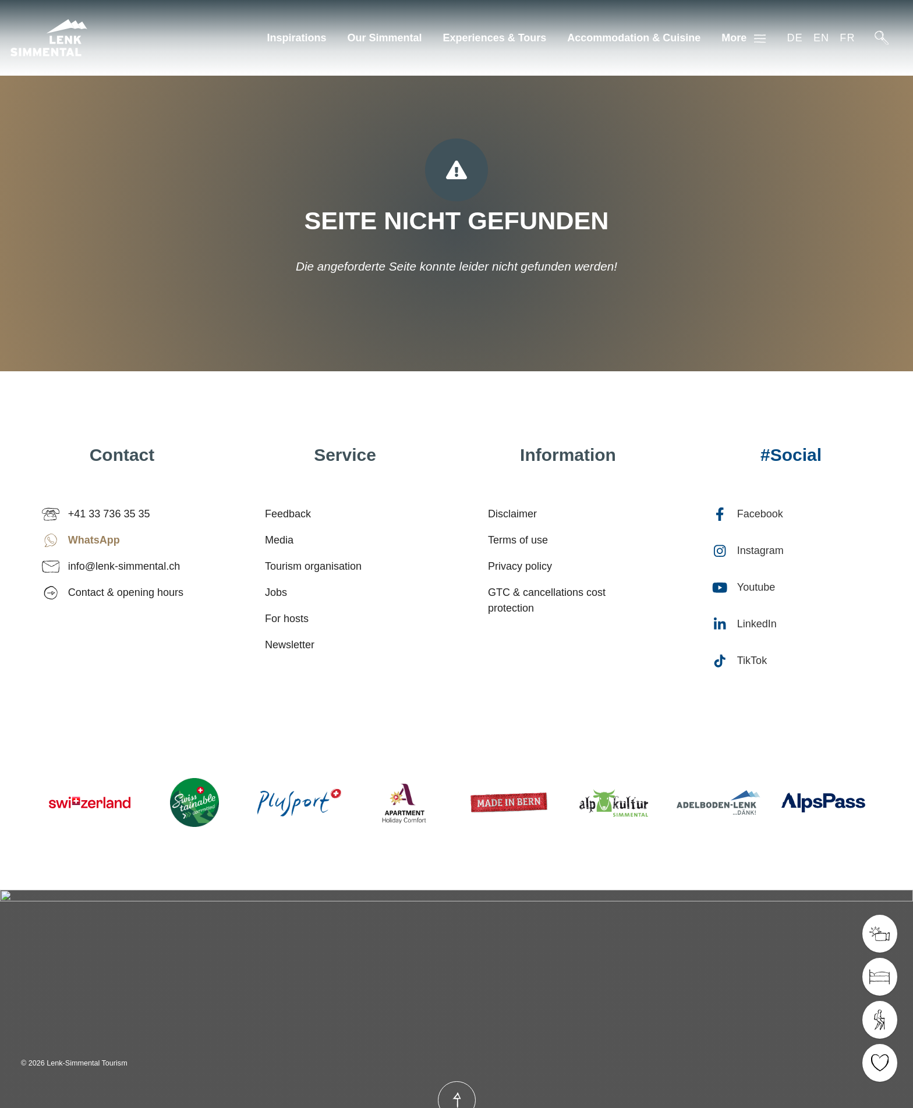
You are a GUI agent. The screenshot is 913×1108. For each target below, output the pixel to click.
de (794, 38)
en (821, 38)
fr (847, 38)
